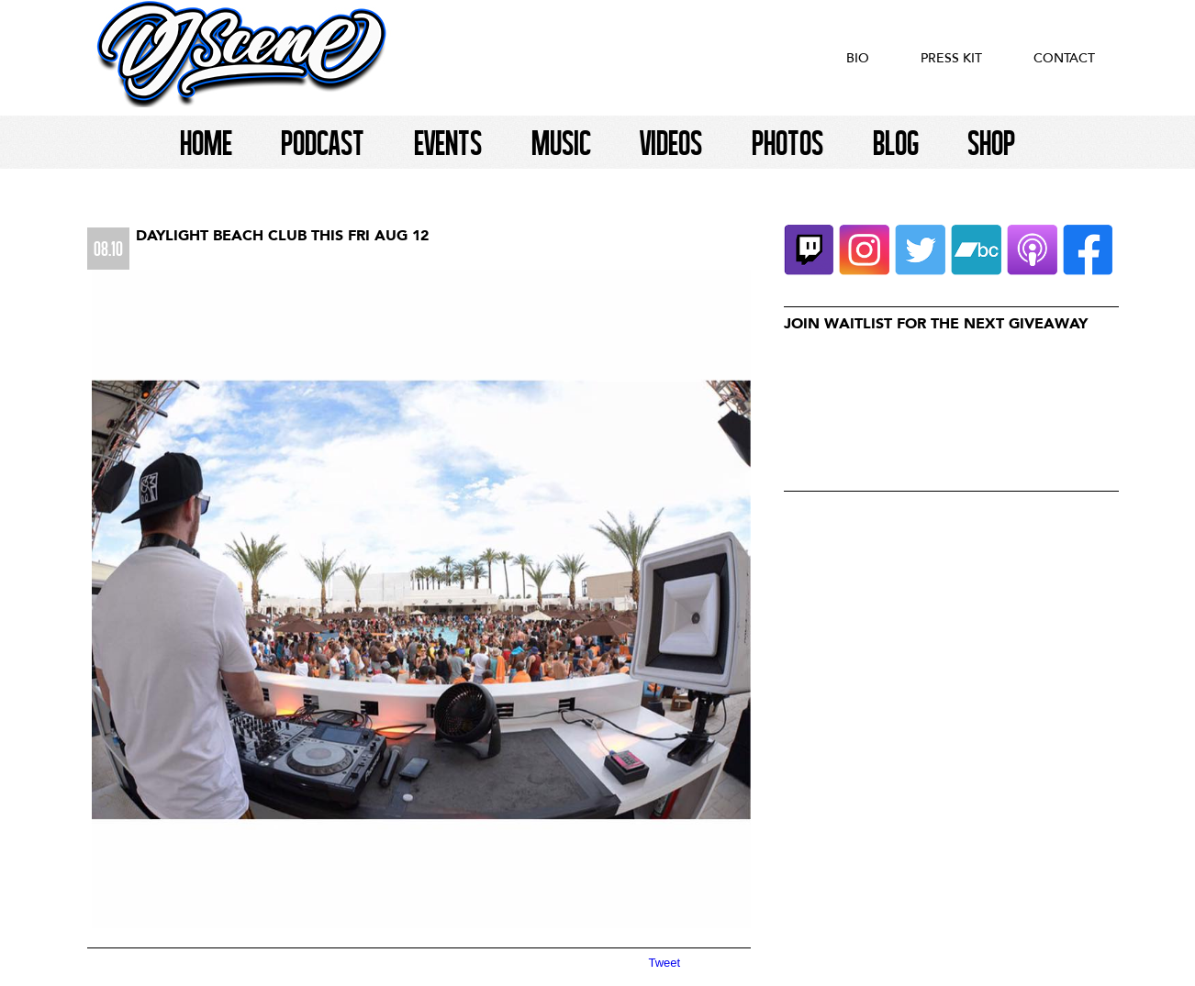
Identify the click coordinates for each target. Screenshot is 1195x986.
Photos (787, 142)
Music (561, 142)
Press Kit (951, 58)
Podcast (322, 142)
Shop (991, 142)
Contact (1064, 58)
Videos (671, 142)
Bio (857, 58)
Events (448, 142)
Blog (896, 142)
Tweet (665, 962)
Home (206, 142)
